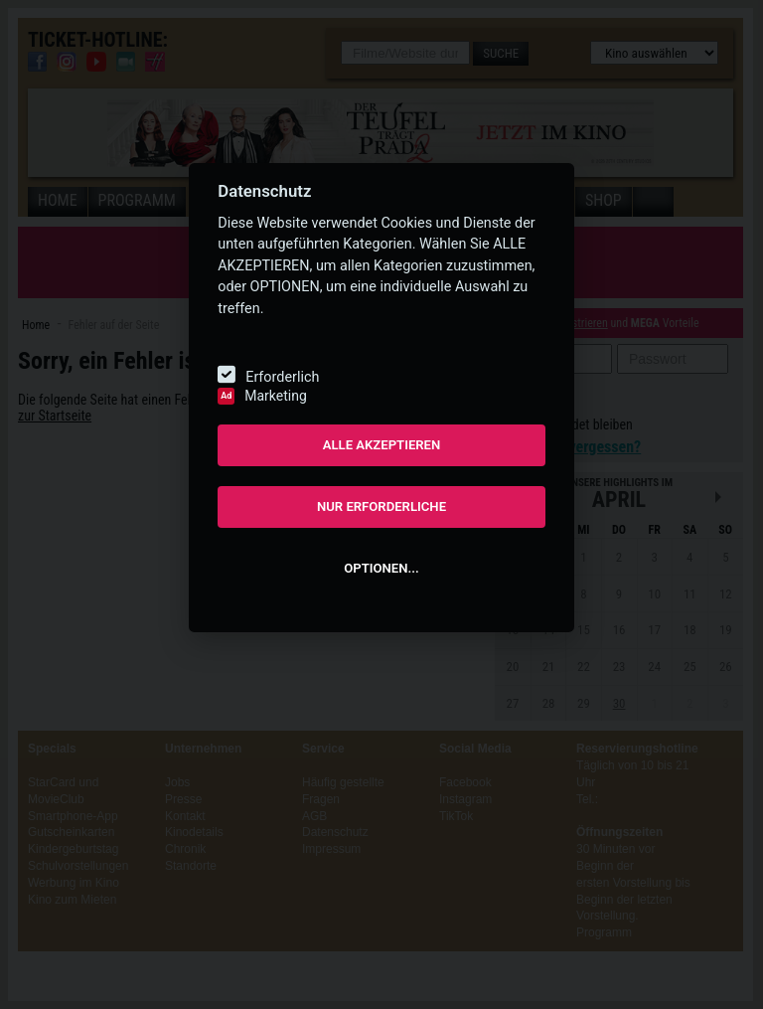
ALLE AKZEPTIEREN (382, 444)
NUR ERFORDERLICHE (381, 506)
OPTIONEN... (381, 568)
